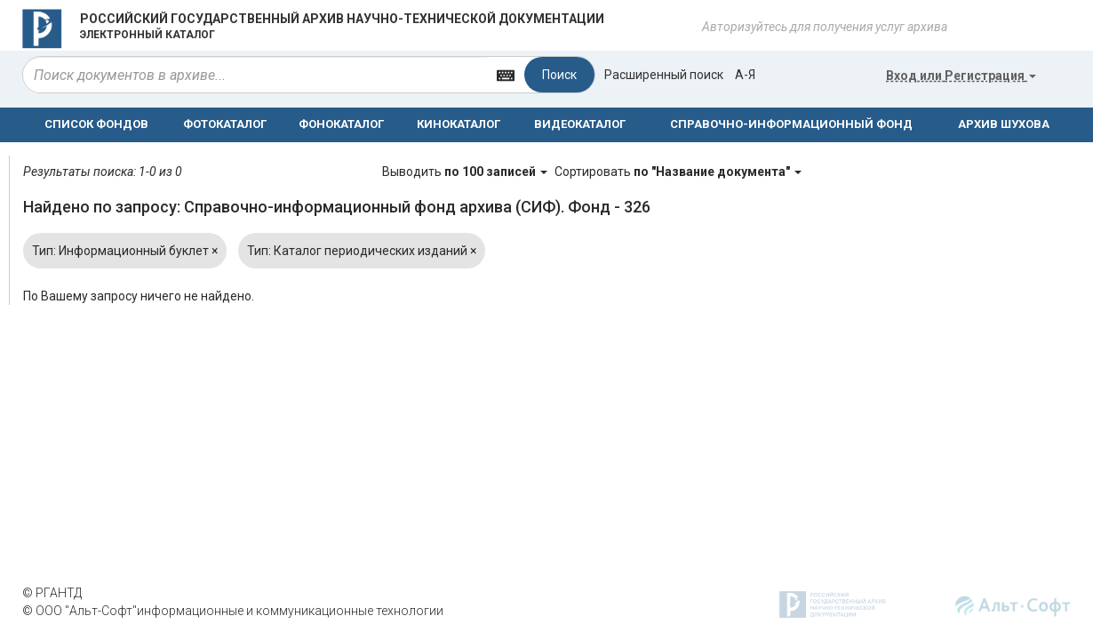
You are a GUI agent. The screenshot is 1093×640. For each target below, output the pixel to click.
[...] (255, 74)
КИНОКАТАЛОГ (458, 124)
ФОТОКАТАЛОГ (225, 124)
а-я (745, 75)
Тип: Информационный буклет (125, 251)
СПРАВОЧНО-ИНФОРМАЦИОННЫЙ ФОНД (791, 124)
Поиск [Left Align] (559, 75)
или (961, 75)
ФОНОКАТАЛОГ (341, 124)
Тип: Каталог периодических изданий (361, 251)
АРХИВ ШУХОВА (1003, 124)
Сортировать (678, 171)
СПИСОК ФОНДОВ (96, 124)
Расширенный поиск (663, 75)
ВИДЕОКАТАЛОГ (580, 124)
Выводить (466, 171)
